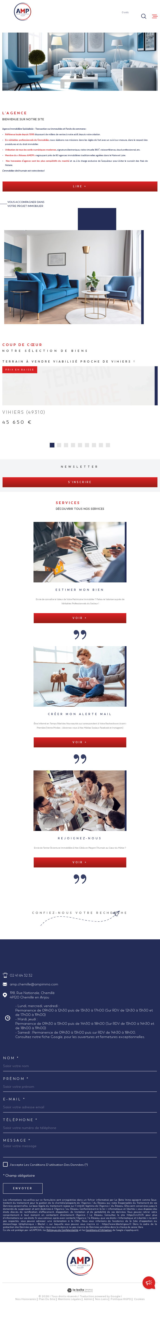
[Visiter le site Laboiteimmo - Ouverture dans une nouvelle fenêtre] (80, 1295)
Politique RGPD (121, 1304)
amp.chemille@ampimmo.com (34, 989)
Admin (88, 1304)
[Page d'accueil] (22, 12)
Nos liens (101, 1304)
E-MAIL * (14, 1104)
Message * (17, 1145)
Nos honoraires (25, 1304)
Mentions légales (69, 1304)
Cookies (139, 1304)
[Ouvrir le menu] (155, 16)
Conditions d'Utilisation (99, 1235)
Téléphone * (20, 1125)
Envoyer (23, 1193)
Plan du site (47, 1304)
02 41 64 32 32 (21, 980)
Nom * (11, 1063)
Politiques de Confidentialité (62, 1235)
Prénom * (16, 1083)
